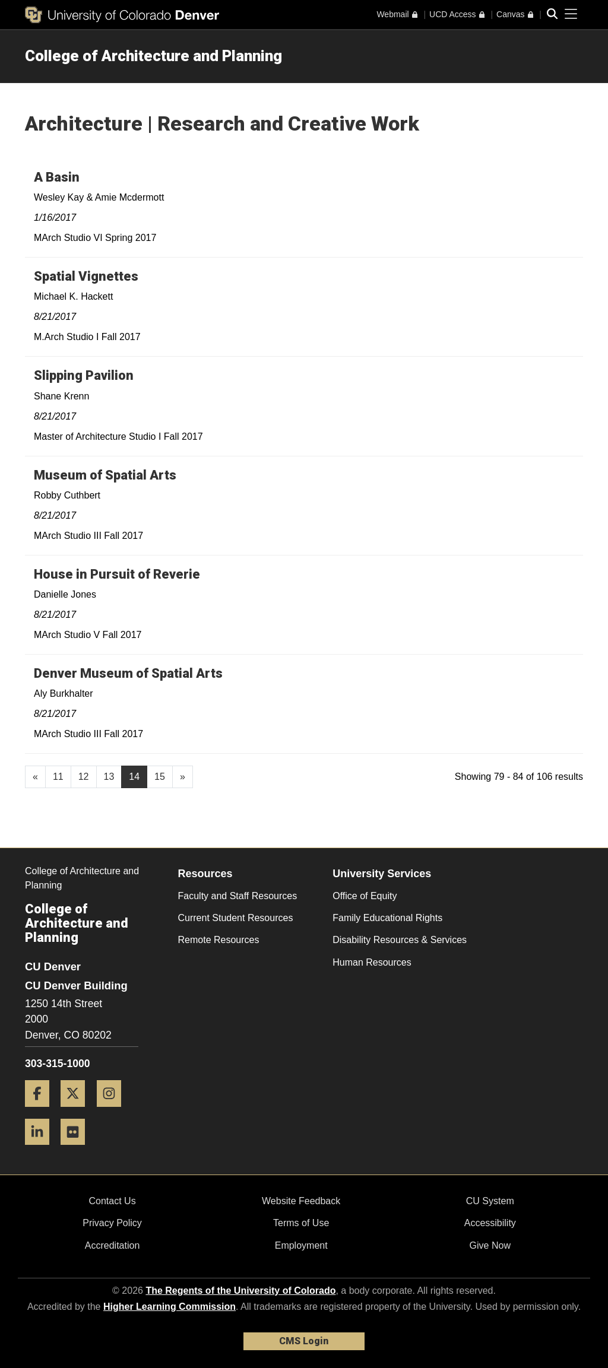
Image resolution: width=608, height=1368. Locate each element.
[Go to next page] (182, 777)
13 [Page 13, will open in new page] (109, 777)
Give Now (490, 1245)
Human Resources (371, 962)
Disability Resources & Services (399, 940)
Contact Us (111, 1201)
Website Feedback (301, 1201)
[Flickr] (77, 1149)
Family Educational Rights (387, 918)
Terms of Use (301, 1223)
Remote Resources (218, 940)
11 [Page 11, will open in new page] (58, 777)
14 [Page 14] (134, 777)
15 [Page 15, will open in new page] (159, 777)
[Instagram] (113, 1111)
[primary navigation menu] (571, 14)
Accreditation (112, 1245)
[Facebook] (41, 1111)
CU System (490, 1201)
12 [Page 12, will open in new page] (83, 777)
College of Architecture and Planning (153, 56)
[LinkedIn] (41, 1149)
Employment (301, 1245)
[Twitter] (77, 1111)
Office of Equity (364, 896)
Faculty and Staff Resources (237, 896)
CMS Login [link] (303, 1341)
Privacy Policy (112, 1223)
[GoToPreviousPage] (35, 777)
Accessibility (490, 1223)
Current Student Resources (235, 918)
